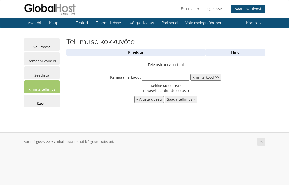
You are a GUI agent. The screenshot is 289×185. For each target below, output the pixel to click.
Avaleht (34, 23)
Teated (82, 23)
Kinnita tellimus (41, 89)
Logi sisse (214, 8)
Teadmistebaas (109, 23)
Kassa (42, 103)
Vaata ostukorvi (248, 8)
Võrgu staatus (142, 23)
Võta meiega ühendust (205, 23)
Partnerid (170, 23)
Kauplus (58, 23)
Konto (254, 23)
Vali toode (41, 46)
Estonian (190, 8)
